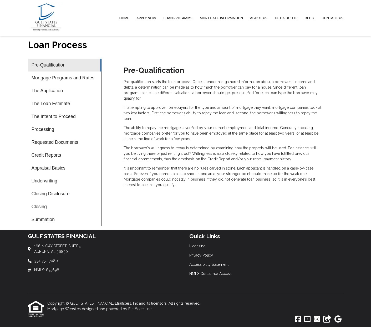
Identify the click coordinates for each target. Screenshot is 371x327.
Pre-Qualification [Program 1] (48, 65)
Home (124, 18)
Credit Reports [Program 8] (46, 155)
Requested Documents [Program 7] (55, 142)
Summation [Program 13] (43, 219)
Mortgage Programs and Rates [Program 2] (63, 77)
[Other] (327, 319)
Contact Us (332, 18)
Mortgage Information (221, 18)
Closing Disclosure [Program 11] (51, 193)
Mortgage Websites (64, 309)
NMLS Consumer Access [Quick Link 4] (210, 274)
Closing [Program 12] (39, 206)
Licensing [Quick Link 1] (197, 246)
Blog (309, 18)
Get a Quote (286, 18)
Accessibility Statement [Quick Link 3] (208, 264)
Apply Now (146, 18)
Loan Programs (178, 18)
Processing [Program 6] (43, 129)
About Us (258, 18)
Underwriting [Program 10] (44, 180)
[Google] (338, 319)
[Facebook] (298, 319)
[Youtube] (307, 319)
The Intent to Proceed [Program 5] (54, 116)
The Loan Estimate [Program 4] (51, 103)
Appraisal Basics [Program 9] (48, 168)
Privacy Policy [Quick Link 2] (201, 255)
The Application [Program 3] (47, 90)
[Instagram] (317, 319)
